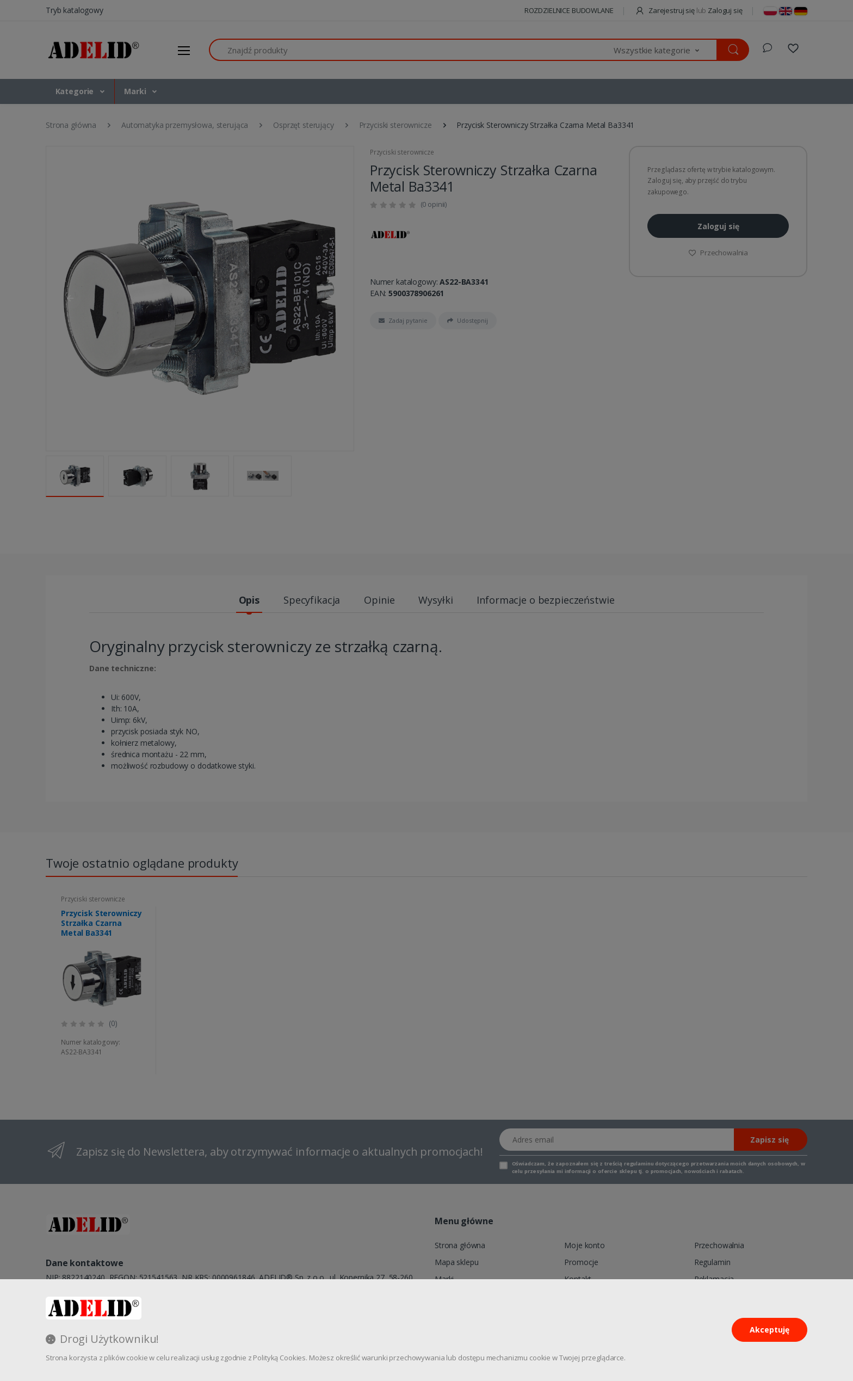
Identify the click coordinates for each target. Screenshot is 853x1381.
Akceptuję (769, 1329)
